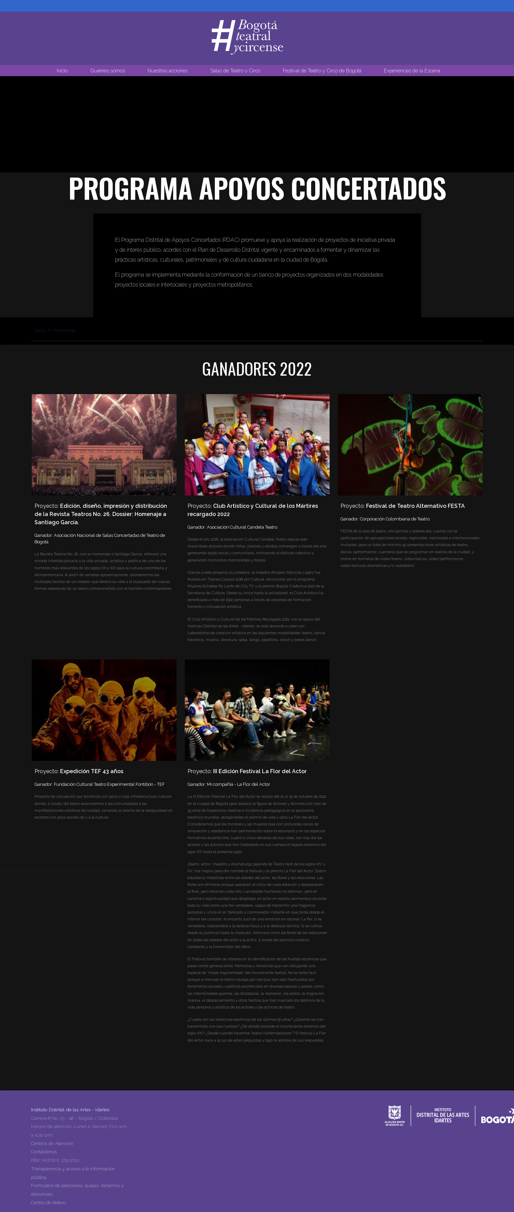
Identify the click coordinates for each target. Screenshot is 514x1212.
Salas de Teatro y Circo (235, 70)
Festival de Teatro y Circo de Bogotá (322, 70)
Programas (64, 331)
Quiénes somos (107, 70)
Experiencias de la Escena (412, 70)
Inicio (62, 70)
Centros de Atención (52, 1143)
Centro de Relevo (48, 1202)
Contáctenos (44, 1151)
